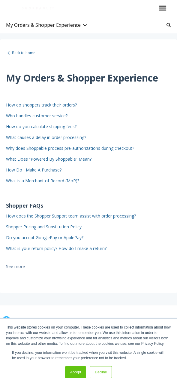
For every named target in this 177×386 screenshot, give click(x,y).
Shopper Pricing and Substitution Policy (44, 227)
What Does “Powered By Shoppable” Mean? (49, 159)
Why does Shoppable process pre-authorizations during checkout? (70, 148)
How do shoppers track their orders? (41, 105)
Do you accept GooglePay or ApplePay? (44, 237)
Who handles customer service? (37, 116)
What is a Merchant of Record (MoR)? (42, 181)
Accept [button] (75, 372)
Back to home (23, 52)
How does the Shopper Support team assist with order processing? (71, 216)
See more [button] (15, 266)
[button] (162, 8)
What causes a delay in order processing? (46, 137)
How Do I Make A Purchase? (34, 170)
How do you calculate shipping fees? (41, 126)
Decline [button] (101, 372)
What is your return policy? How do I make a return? (56, 248)
